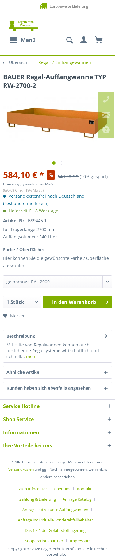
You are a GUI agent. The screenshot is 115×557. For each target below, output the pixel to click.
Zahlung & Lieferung (37, 499)
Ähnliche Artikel (23, 372)
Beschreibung (20, 336)
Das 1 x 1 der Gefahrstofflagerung (55, 530)
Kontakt (84, 489)
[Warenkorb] (99, 40)
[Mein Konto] (84, 40)
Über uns (62, 489)
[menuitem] (22, 40)
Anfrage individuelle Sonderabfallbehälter (55, 520)
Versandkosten (21, 469)
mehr (31, 356)
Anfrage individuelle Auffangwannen (55, 509)
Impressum (80, 541)
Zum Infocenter (33, 489)
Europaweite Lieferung (57, 6)
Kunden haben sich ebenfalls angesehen (48, 388)
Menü (23, 39)
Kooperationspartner (44, 541)
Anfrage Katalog (77, 499)
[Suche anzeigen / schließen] (69, 40)
